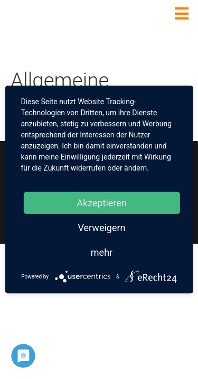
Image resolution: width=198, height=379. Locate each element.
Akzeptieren (102, 202)
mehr (101, 252)
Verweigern (101, 227)
